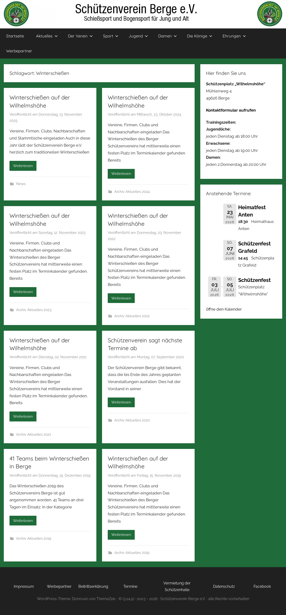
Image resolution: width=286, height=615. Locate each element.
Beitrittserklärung (93, 586)
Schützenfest (254, 280)
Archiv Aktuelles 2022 (132, 316)
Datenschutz (224, 586)
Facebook (262, 586)
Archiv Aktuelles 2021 (33, 434)
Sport (110, 35)
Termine (130, 586)
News (21, 184)
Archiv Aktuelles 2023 (33, 310)
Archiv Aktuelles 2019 (33, 538)
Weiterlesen (23, 166)
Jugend (138, 35)
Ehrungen (234, 35)
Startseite (15, 35)
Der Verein (80, 35)
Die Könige (199, 35)
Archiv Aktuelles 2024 (132, 192)
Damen (167, 35)
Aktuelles (47, 35)
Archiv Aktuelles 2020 (132, 420)
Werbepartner (19, 50)
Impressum (24, 586)
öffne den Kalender (224, 309)
